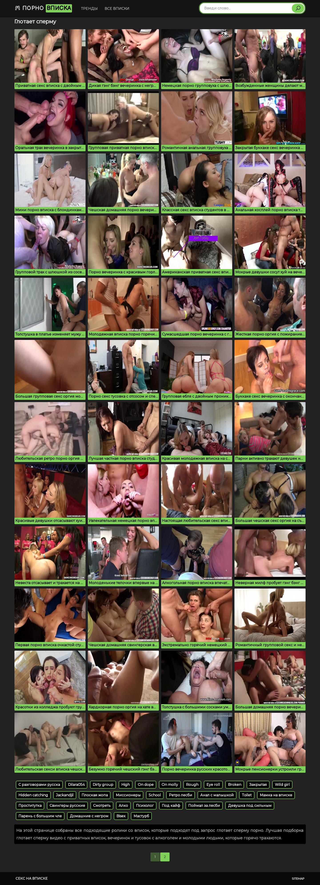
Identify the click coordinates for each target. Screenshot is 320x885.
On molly (170, 785)
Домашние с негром (89, 816)
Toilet (247, 795)
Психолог (145, 805)
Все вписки (117, 8)
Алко (123, 805)
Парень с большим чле (40, 816)
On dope (146, 785)
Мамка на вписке (276, 795)
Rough (192, 785)
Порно (43, 8)
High (125, 785)
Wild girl (282, 785)
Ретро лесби (180, 795)
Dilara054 (76, 785)
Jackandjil (65, 795)
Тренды (89, 8)
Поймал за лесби (204, 805)
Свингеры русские (67, 805)
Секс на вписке (32, 878)
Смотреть (102, 805)
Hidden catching (33, 795)
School (155, 795)
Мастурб (141, 816)
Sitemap (298, 878)
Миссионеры (128, 795)
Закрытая (258, 785)
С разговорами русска (39, 785)
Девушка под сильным (250, 805)
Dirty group (103, 785)
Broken (234, 785)
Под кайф (171, 805)
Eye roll (213, 785)
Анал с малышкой (217, 795)
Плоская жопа (95, 795)
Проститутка (30, 805)
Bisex (121, 816)
